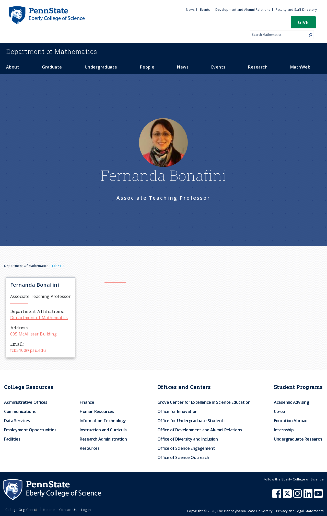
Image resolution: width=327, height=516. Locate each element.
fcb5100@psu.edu (28, 350)
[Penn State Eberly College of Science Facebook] (277, 496)
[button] (303, 23)
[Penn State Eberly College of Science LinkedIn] (308, 496)
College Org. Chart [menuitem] (22, 509)
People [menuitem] (147, 67)
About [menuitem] (12, 67)
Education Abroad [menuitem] (291, 420)
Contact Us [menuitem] (68, 509)
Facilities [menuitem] (12, 439)
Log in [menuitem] (86, 509)
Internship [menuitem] (284, 430)
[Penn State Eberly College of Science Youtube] (319, 496)
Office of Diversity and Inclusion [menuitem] (187, 439)
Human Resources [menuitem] (97, 411)
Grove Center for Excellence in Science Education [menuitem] (204, 402)
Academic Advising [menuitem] (291, 402)
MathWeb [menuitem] (300, 67)
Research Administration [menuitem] (103, 439)
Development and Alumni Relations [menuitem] (242, 9)
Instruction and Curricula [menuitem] (103, 430)
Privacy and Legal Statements (300, 511)
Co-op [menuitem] (279, 411)
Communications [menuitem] (20, 411)
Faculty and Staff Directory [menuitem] (296, 9)
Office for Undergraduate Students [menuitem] (191, 420)
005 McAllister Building (33, 334)
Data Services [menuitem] (17, 420)
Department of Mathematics (26, 266)
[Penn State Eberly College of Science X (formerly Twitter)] (288, 496)
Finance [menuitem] (87, 402)
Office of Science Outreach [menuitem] (183, 457)
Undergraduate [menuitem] (101, 67)
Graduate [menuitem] (52, 67)
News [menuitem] (190, 9)
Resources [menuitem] (90, 448)
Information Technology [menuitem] (103, 420)
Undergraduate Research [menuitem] (298, 439)
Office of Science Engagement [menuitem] (186, 448)
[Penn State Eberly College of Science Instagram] (298, 496)
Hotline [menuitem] (49, 509)
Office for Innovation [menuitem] (177, 411)
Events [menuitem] (205, 9)
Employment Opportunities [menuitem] (30, 430)
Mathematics (51, 51)
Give (303, 22)
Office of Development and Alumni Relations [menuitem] (199, 430)
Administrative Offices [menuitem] (25, 402)
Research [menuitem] (257, 67)
